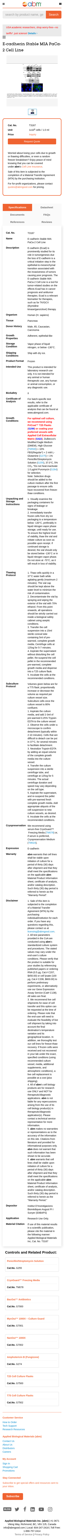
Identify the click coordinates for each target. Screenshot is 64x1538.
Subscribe (12, 1496)
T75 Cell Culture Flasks (20, 1395)
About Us (7, 1444)
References (17, 222)
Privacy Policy (41, 1534)
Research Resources (14, 1429)
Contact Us (8, 1441)
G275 (43, 455)
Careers (7, 1451)
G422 (39, 438)
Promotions (9, 1470)
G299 (31, 428)
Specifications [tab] (17, 207)
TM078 (50, 832)
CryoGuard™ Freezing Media (23, 1280)
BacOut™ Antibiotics (19, 1299)
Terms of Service (23, 1534)
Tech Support (10, 1425)
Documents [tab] (17, 214)
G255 (41, 462)
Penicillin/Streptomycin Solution (25, 1261)
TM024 (32, 842)
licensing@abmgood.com (41, 931)
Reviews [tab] (46, 222)
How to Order (10, 1422)
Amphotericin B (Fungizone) (23, 1357)
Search (54, 14)
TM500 (32, 449)
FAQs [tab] (46, 214)
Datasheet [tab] (46, 207)
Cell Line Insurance (32, 166)
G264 (54, 469)
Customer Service (13, 1417)
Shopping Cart (10, 1467)
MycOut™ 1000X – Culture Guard (25, 1318)
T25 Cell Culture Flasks (20, 1376)
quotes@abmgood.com (20, 187)
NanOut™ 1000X (16, 1338)
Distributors (9, 1448)
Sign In (6, 1463)
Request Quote (32, 141)
